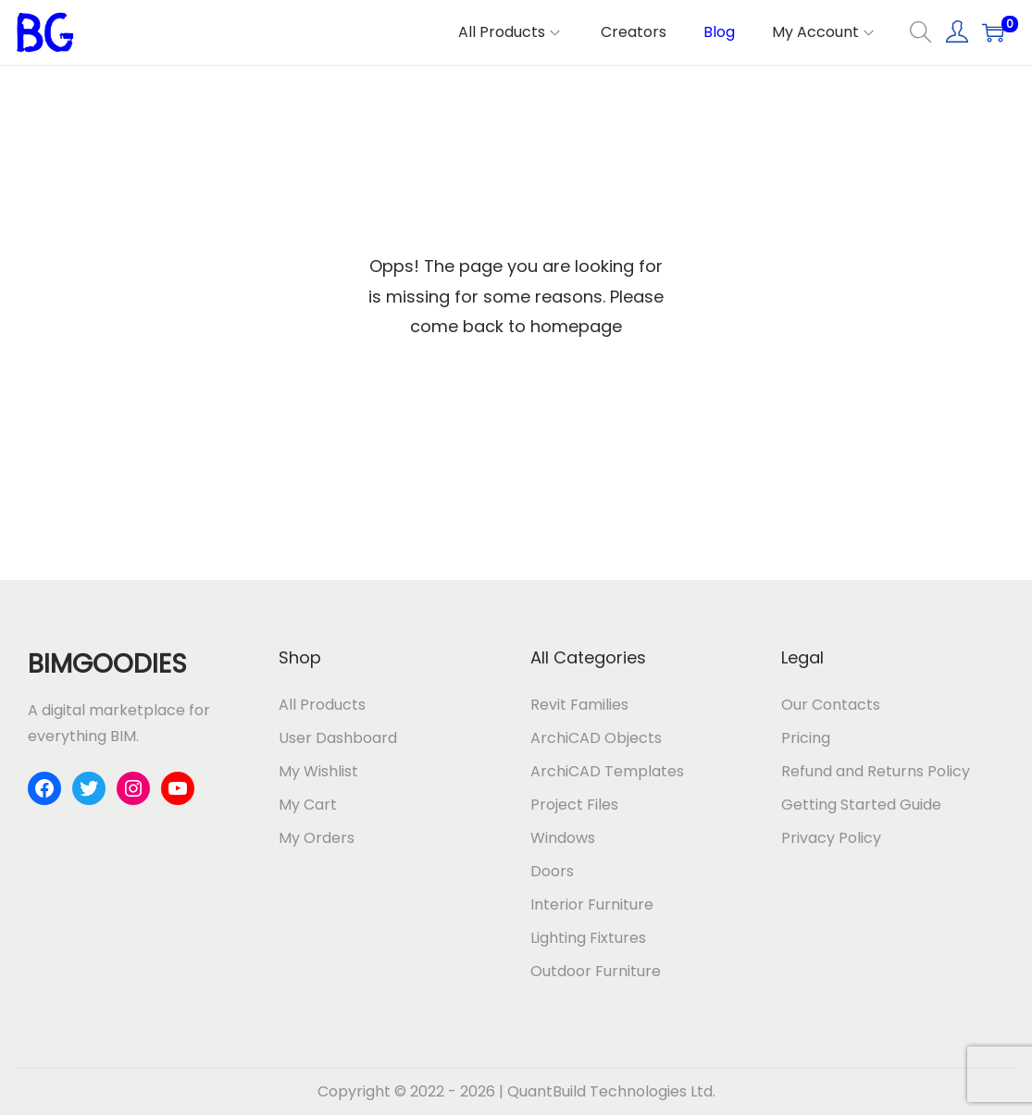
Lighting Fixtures (588, 937)
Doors (552, 871)
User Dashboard (338, 738)
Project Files (574, 804)
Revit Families (579, 704)
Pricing (805, 738)
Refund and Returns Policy (875, 771)
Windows (562, 838)
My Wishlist (318, 771)
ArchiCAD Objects (596, 738)
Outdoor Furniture (595, 971)
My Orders (316, 838)
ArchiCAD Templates (607, 771)
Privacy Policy (831, 838)
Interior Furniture (591, 904)
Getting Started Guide (861, 804)
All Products (322, 704)
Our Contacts (830, 704)
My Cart (308, 804)
